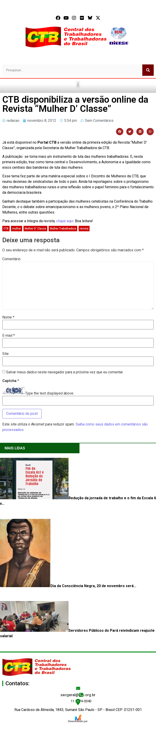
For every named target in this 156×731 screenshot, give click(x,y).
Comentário (11, 259)
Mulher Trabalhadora (63, 228)
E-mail (8, 335)
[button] (78, 84)
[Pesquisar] (148, 70)
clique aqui (64, 221)
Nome (8, 317)
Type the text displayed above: (49, 393)
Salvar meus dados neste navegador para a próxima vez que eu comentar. (64, 372)
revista (84, 228)
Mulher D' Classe (35, 228)
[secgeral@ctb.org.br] (78, 688)
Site (5, 354)
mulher (16, 228)
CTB (5, 228)
